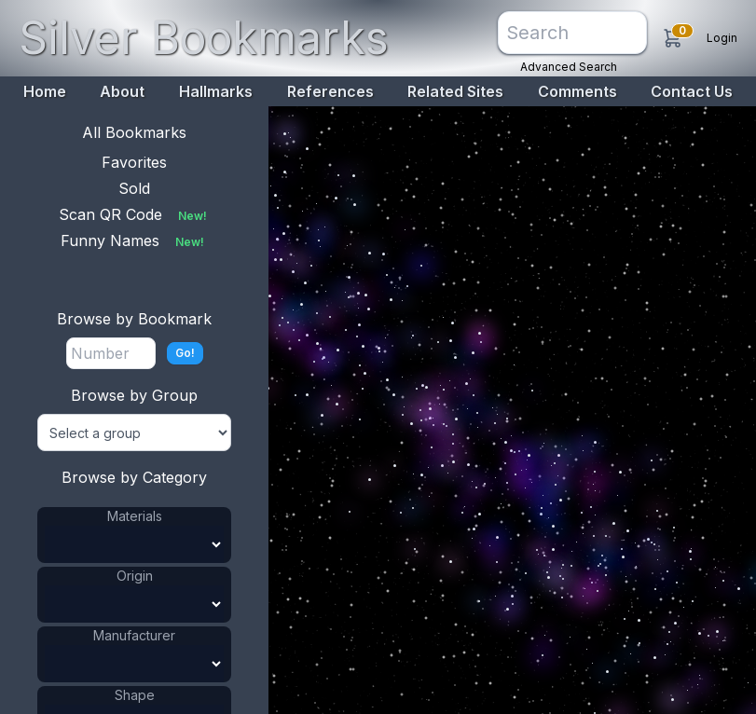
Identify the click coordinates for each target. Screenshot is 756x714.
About (122, 91)
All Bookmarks (134, 132)
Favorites (134, 162)
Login (722, 38)
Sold (134, 188)
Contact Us (692, 91)
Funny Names (134, 240)
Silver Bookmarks (204, 37)
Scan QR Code (135, 214)
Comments (577, 91)
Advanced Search (568, 67)
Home (44, 91)
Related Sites (455, 91)
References (330, 91)
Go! (185, 353)
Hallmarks (216, 91)
